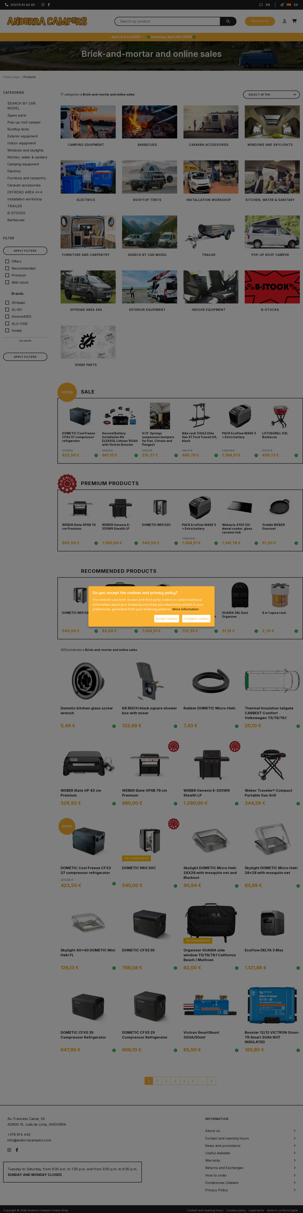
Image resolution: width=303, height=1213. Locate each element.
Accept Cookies (167, 618)
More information (185, 609)
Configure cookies (196, 618)
